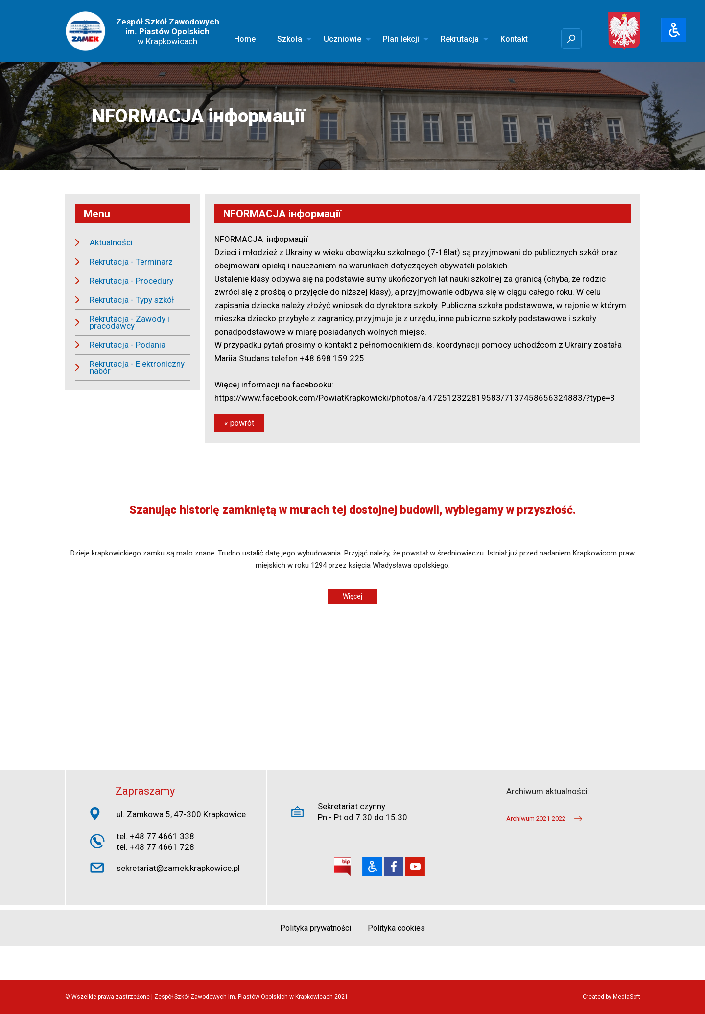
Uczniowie (342, 39)
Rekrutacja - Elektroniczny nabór (137, 367)
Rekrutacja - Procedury (131, 281)
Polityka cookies (396, 928)
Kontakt (514, 39)
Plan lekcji (401, 39)
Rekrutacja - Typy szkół (132, 300)
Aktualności (111, 242)
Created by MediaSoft (611, 996)
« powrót (239, 423)
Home (245, 39)
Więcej (352, 596)
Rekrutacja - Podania (127, 345)
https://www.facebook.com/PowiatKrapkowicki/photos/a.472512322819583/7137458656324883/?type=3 (414, 398)
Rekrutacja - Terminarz (131, 261)
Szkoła (289, 39)
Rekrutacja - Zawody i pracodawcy (129, 322)
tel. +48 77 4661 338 (155, 836)
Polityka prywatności (315, 928)
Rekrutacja (460, 39)
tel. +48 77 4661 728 (155, 847)
